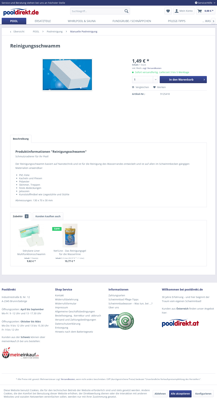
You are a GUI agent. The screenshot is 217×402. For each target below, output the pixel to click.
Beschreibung (21, 138)
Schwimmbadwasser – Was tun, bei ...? (130, 303)
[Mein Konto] (183, 11)
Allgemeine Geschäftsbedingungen (75, 311)
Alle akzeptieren (180, 393)
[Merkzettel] (168, 11)
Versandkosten (68, 379)
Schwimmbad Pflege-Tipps (123, 299)
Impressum (61, 307)
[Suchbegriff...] (100, 11)
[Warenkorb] (205, 11)
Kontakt (59, 295)
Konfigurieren (203, 393)
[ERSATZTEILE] (42, 21)
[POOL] (14, 21)
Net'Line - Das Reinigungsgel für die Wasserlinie (70, 252)
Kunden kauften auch (48, 216)
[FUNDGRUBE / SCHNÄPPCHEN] (132, 21)
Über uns (113, 307)
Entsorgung (61, 327)
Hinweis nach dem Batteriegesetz (74, 331)
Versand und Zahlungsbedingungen (75, 319)
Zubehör (20, 216)
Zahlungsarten (116, 295)
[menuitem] (100, 11)
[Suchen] (126, 11)
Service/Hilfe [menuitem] (204, 2)
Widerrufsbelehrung (66, 299)
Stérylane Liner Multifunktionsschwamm (31, 252)
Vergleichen (140, 87)
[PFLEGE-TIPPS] (177, 21)
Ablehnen (160, 393)
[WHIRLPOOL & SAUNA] (81, 21)
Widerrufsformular (65, 303)
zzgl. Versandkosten (152, 68)
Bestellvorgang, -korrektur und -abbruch (78, 315)
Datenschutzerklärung (67, 323)
